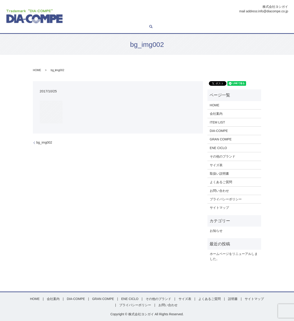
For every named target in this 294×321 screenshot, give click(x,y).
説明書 (229, 20)
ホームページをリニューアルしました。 (234, 256)
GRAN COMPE (149, 20)
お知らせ (216, 231)
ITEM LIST (105, 20)
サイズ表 (215, 20)
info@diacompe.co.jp (273, 11)
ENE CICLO (171, 20)
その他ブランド (194, 20)
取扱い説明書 (219, 173)
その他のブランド (222, 156)
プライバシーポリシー (226, 199)
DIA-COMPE (125, 20)
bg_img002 (44, 142)
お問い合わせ (272, 20)
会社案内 (88, 20)
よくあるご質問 (248, 20)
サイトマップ (219, 207)
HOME (74, 20)
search (71, 27)
